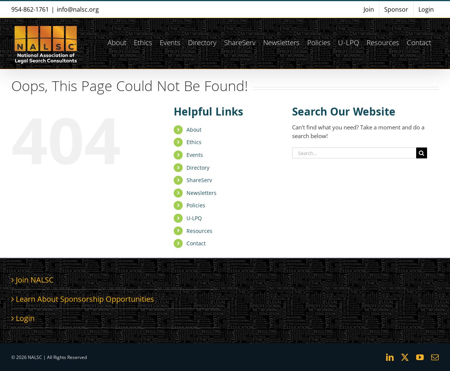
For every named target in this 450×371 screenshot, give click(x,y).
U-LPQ (194, 218)
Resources (199, 230)
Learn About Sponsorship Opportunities (85, 299)
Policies (195, 205)
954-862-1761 (30, 9)
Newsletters (201, 192)
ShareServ (199, 180)
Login (25, 318)
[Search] (421, 152)
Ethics (194, 142)
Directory (197, 167)
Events (194, 154)
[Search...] (354, 152)
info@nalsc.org (78, 9)
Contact (196, 243)
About (194, 129)
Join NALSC (35, 280)
